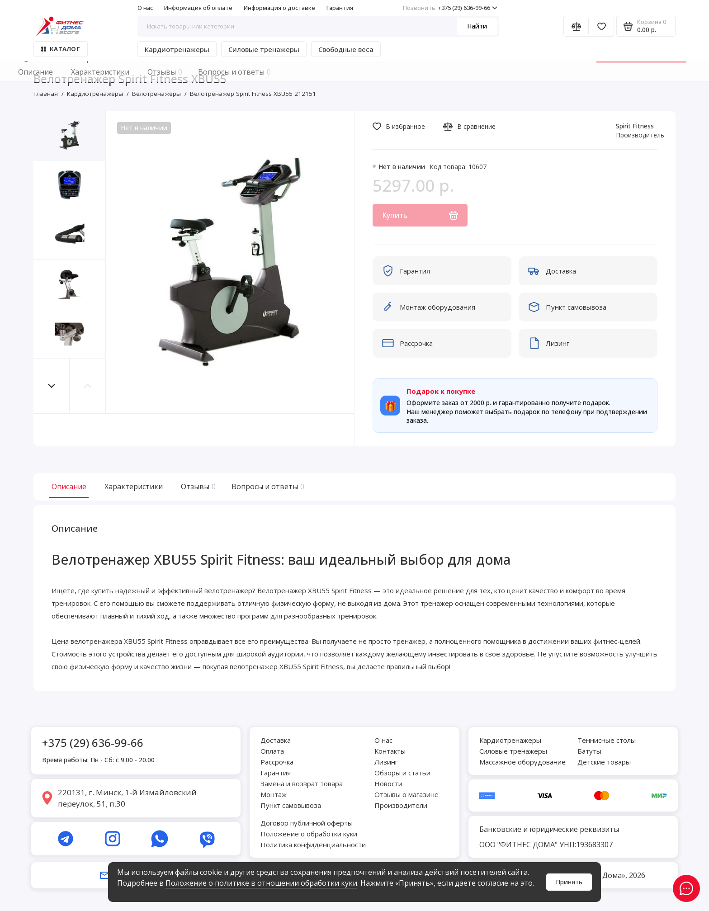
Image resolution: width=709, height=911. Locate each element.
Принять (569, 882)
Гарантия (339, 8)
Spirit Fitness (635, 126)
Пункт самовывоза (290, 805)
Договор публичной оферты (306, 822)
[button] (51, 386)
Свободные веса (345, 49)
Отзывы (197, 486)
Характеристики (133, 486)
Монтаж (273, 794)
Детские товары (604, 761)
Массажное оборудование (522, 761)
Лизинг (386, 761)
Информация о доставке (279, 8)
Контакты (390, 750)
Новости (388, 783)
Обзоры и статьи (402, 772)
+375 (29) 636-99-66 (450, 8)
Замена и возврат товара (301, 783)
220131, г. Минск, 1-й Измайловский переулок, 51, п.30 (127, 798)
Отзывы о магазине (406, 794)
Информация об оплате (198, 8)
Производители (400, 805)
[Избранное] (601, 26)
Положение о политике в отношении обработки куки (261, 883)
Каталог (60, 49)
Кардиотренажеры (177, 49)
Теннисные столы (606, 740)
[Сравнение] (576, 26)
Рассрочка (276, 761)
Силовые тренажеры (263, 49)
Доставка (275, 740)
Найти (477, 26)
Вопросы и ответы (267, 486)
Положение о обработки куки (308, 833)
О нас (145, 8)
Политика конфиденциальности (313, 844)
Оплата (272, 750)
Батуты (589, 750)
